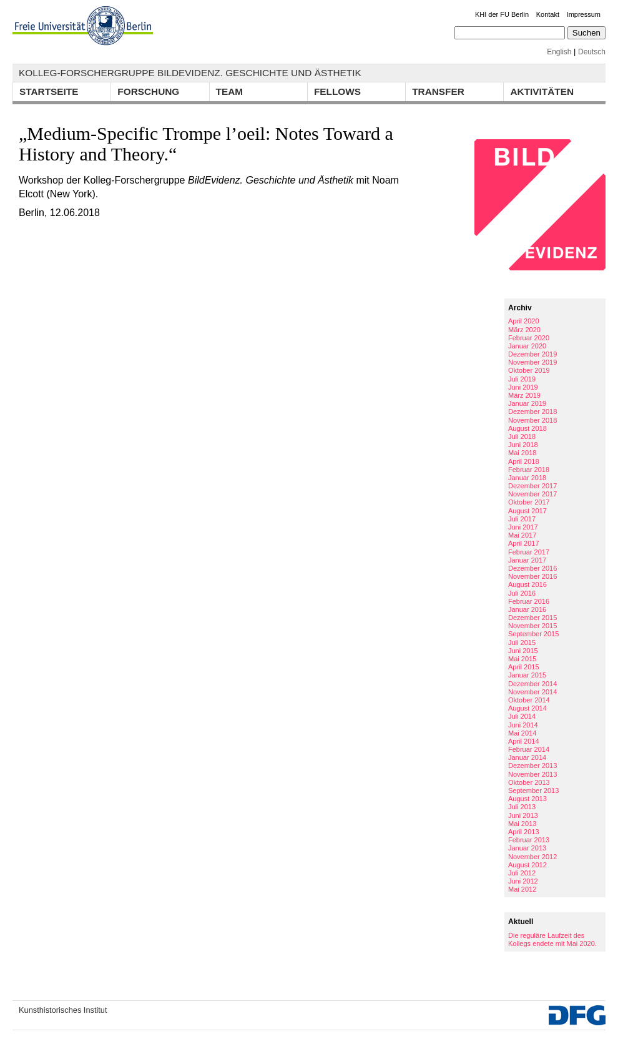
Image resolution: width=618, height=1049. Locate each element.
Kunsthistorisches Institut (63, 1010)
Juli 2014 (522, 716)
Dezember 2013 (532, 765)
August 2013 (527, 798)
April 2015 (523, 667)
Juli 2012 (522, 873)
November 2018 (532, 420)
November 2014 (532, 692)
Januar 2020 (527, 346)
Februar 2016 (528, 601)
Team (229, 91)
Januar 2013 (527, 848)
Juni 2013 (523, 815)
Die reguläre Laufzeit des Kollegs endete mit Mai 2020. (552, 939)
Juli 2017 (522, 519)
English (559, 51)
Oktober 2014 (529, 700)
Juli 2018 (522, 436)
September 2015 (533, 634)
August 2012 (527, 865)
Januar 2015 (527, 675)
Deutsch (592, 51)
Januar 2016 (527, 609)
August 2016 (527, 584)
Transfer (438, 91)
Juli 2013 (522, 806)
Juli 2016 (522, 593)
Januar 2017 (527, 560)
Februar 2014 (528, 749)
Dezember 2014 (532, 683)
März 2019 (524, 395)
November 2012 (532, 856)
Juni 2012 (523, 881)
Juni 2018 (523, 444)
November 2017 (532, 494)
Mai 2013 (522, 823)
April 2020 (523, 321)
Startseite (48, 91)
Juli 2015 (522, 642)
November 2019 (532, 362)
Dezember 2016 (532, 568)
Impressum (584, 14)
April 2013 (523, 831)
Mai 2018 (522, 452)
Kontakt (547, 14)
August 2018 (527, 428)
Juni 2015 (523, 650)
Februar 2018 (528, 469)
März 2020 (524, 329)
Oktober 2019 (529, 370)
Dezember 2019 (532, 354)
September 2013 (533, 790)
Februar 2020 (528, 338)
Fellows (337, 91)
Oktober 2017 (529, 502)
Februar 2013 (528, 840)
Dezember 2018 (532, 411)
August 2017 (527, 511)
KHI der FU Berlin (502, 14)
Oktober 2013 (529, 782)
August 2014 (527, 708)
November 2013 (532, 774)
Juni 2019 (523, 387)
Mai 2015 (522, 658)
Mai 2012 (522, 889)
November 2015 (532, 625)
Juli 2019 (522, 379)
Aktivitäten (542, 91)
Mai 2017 (522, 535)
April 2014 (523, 741)
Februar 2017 (528, 552)
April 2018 (523, 461)
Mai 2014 (522, 733)
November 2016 (532, 576)
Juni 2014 (523, 725)
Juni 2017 (523, 527)
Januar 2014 (527, 757)
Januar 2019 (527, 403)
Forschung (148, 91)
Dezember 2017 (532, 486)
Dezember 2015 (532, 617)
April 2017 (523, 543)
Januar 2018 (527, 477)
